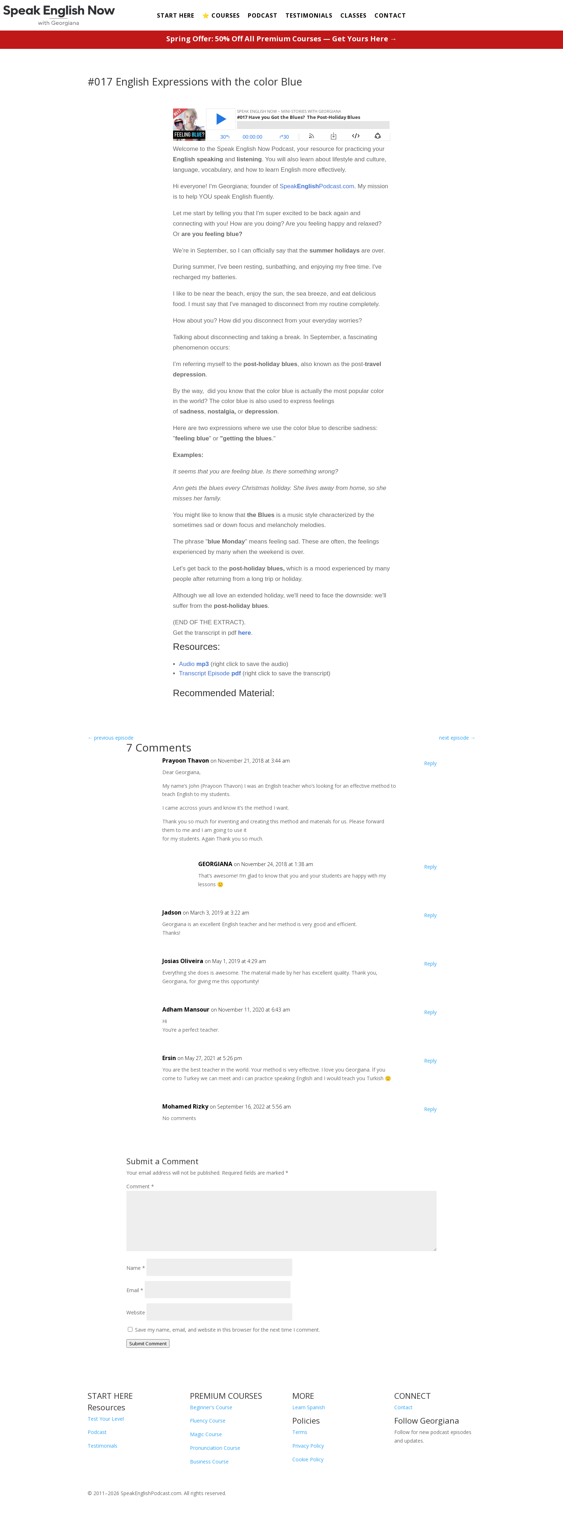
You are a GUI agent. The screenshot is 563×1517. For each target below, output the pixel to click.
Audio (194, 664)
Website (135, 1312)
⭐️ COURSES (221, 16)
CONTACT (390, 16)
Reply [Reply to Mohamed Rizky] (430, 1109)
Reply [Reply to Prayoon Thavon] (430, 763)
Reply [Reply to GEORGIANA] (430, 866)
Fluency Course (207, 1420)
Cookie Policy (308, 1459)
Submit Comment (148, 1343)
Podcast (97, 1432)
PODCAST (263, 16)
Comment (140, 1186)
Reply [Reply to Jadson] (430, 915)
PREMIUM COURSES (226, 1395)
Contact (403, 1407)
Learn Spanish (308, 1407)
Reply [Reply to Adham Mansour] (430, 1012)
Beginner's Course (211, 1407)
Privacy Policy (308, 1445)
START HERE (175, 16)
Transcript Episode (211, 673)
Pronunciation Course (215, 1447)
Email (134, 1290)
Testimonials (102, 1445)
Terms (299, 1432)
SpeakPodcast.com (317, 186)
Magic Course (206, 1434)
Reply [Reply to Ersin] (430, 1060)
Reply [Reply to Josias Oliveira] (430, 963)
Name (135, 1267)
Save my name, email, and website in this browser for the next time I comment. (227, 1329)
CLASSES (353, 16)
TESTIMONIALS (308, 16)
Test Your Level (106, 1418)
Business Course (209, 1461)
